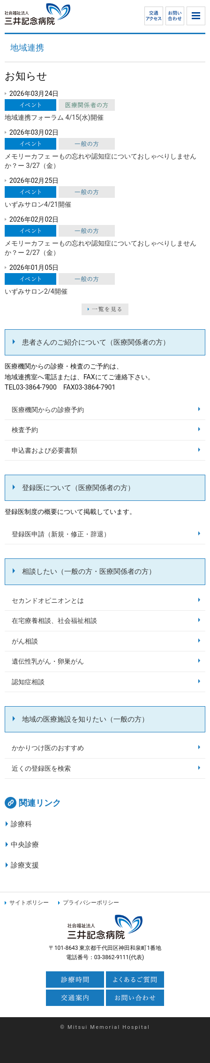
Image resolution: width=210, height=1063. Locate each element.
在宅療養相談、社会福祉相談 (54, 620)
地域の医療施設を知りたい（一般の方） (85, 719)
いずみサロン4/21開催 (38, 204)
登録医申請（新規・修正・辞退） (61, 534)
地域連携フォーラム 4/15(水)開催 (54, 117)
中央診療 (25, 844)
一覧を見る (105, 309)
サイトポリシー (29, 902)
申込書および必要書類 (44, 450)
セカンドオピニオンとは (48, 600)
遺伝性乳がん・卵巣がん (48, 661)
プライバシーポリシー (91, 902)
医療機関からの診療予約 (48, 409)
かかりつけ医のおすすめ (48, 748)
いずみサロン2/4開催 (36, 291)
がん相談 (25, 641)
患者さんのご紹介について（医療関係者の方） (96, 342)
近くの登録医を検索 (41, 768)
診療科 (21, 824)
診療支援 (25, 865)
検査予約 (25, 430)
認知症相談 (28, 682)
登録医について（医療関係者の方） (78, 488)
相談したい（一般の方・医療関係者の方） (89, 571)
